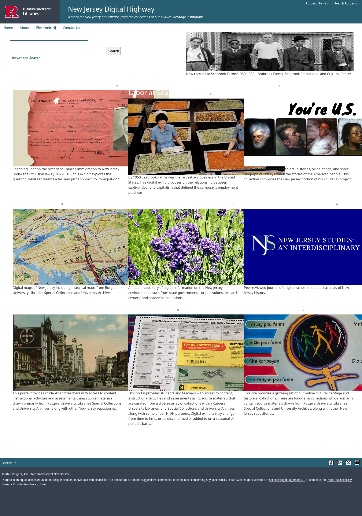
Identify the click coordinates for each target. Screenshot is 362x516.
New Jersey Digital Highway (111, 9)
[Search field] (57, 51)
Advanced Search (26, 57)
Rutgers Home (317, 3)
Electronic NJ (46, 27)
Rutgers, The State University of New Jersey (42, 474)
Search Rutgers (346, 3)
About (24, 27)
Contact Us (71, 27)
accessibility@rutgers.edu (287, 480)
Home (8, 27)
